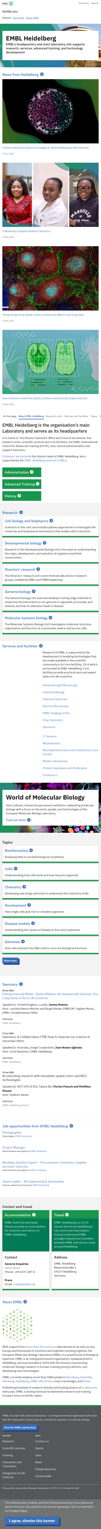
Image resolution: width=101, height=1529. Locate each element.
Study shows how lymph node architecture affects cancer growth (43, 315)
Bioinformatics (19, 850)
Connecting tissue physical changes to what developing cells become (45, 147)
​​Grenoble (86, 1377)
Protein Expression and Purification (65, 768)
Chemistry (15, 887)
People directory (45, 1469)
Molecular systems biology (28, 617)
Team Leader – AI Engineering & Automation (33, 1181)
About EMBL (32, 18)
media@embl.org (24, 1284)
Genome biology (20, 591)
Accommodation (20, 1215)
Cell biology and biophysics (29, 520)
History (13, 496)
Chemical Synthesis (55, 699)
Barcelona (72, 1377)
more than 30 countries (41, 1347)
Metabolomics (52, 743)
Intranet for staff (71, 1488)
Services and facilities (19, 646)
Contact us (42, 1441)
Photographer (12, 1132)
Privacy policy (8, 1488)
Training (7, 1455)
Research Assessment (39, 1488)
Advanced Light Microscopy (60, 685)
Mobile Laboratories (55, 761)
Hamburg (8, 1381)
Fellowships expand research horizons (26, 231)
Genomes (15, 941)
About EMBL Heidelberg (31, 416)
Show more (10, 960)
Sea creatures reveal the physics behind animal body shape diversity (44, 398)
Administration (19, 472)
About (38, 1436)
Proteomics (50, 775)
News (38, 1462)
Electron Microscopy (55, 706)
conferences (89, 1387)
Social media (43, 1476)
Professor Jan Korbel (15, 456)
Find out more (18, 820)
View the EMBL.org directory (20, 1427)
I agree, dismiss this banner (32, 1520)
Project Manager (13, 1147)
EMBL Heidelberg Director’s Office (45, 460)
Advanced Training (22, 484)
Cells (11, 868)
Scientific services (13, 1448)
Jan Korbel (18, 18)
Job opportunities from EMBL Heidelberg (35, 1126)
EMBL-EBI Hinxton (42, 1381)
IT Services (50, 736)
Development (18, 905)
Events (39, 1448)
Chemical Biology (53, 692)
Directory (84, 3)
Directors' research (22, 569)
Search (95, 3)
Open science (22, 1488)
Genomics (49, 727)
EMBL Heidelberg (24, 1136)
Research (9, 512)
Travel (61, 1215)
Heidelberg (22, 1381)
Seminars (9, 984)
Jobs (38, 1455)
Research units (54, 416)
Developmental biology (25, 543)
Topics (93, 416)
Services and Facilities (76, 416)
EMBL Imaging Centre (56, 713)
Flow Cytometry (53, 720)
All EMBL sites (9, 11)
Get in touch (12, 1268)
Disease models (20, 923)
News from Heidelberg (20, 74)
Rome (86, 1381)
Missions (6, 1436)
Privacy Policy (18, 1510)
